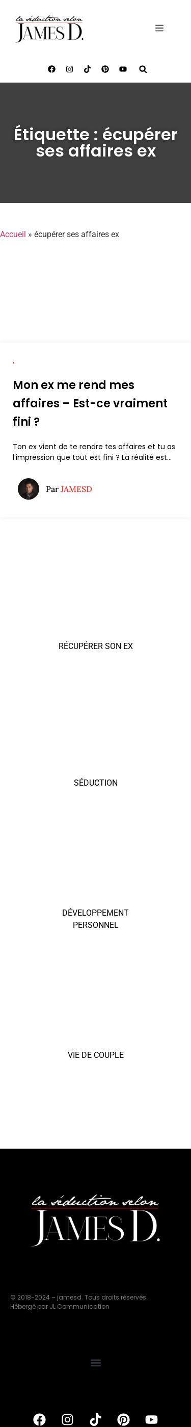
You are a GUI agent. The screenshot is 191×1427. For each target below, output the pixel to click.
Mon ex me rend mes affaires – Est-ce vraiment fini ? (90, 403)
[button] (143, 69)
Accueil (13, 234)
